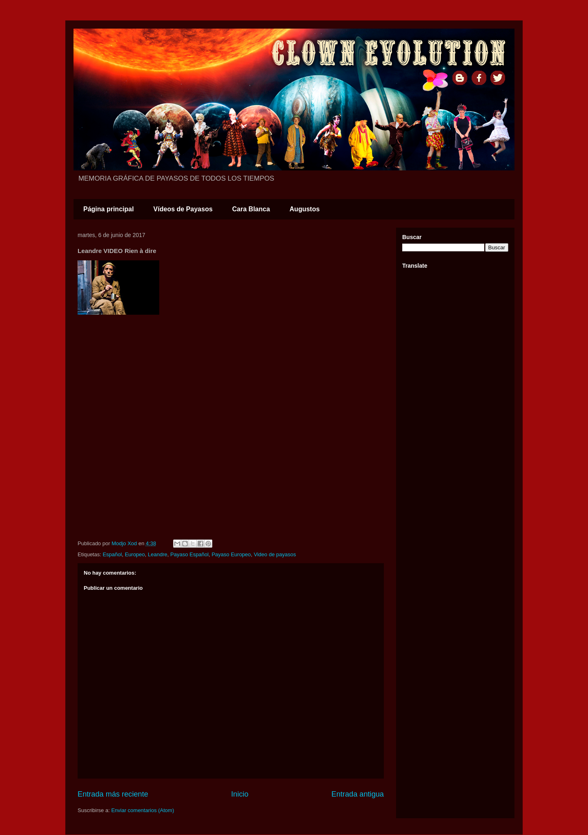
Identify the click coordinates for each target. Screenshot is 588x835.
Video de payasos (275, 554)
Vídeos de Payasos (183, 209)
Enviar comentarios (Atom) (142, 810)
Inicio (239, 794)
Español (112, 554)
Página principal (108, 209)
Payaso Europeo (231, 554)
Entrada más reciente (113, 794)
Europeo (135, 554)
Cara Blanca (251, 209)
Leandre (157, 554)
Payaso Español (189, 554)
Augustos (305, 209)
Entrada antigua (358, 794)
